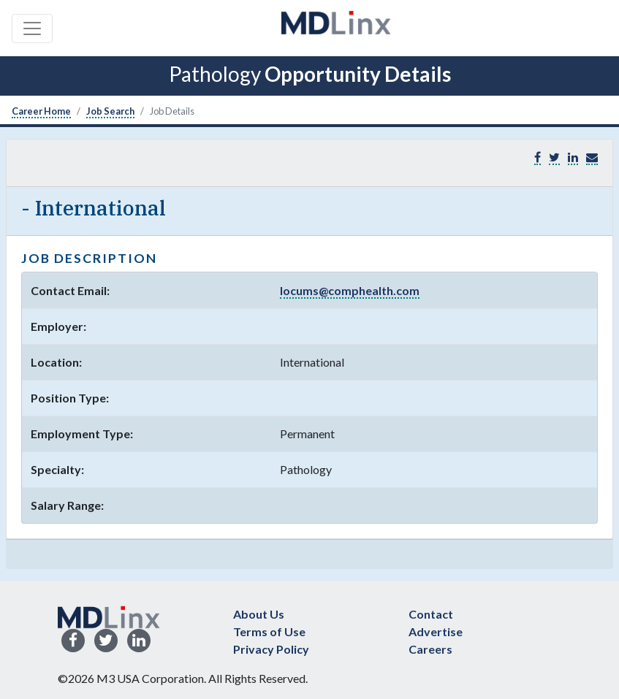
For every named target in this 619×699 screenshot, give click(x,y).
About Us (258, 614)
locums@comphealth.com (349, 290)
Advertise (436, 631)
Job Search (110, 111)
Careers (430, 649)
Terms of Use (269, 631)
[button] (592, 157)
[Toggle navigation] (32, 28)
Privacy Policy (271, 649)
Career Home (41, 111)
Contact (431, 614)
